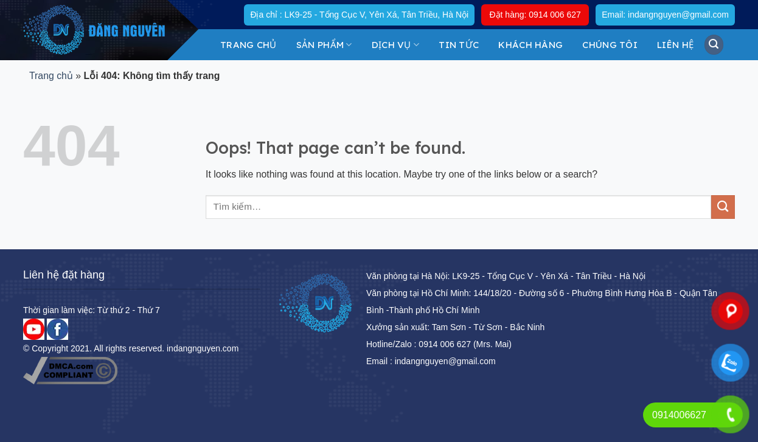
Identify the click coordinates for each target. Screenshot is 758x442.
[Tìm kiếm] (714, 44)
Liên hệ (675, 44)
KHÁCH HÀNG (530, 44)
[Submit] (723, 207)
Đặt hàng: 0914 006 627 (534, 14)
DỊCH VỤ (396, 44)
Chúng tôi (610, 44)
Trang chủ (248, 44)
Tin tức (459, 44)
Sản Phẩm (324, 44)
